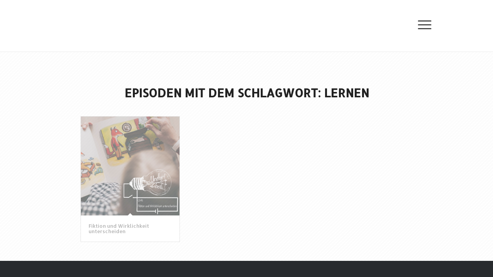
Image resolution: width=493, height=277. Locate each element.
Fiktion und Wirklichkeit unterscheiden (119, 228)
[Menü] (420, 24)
